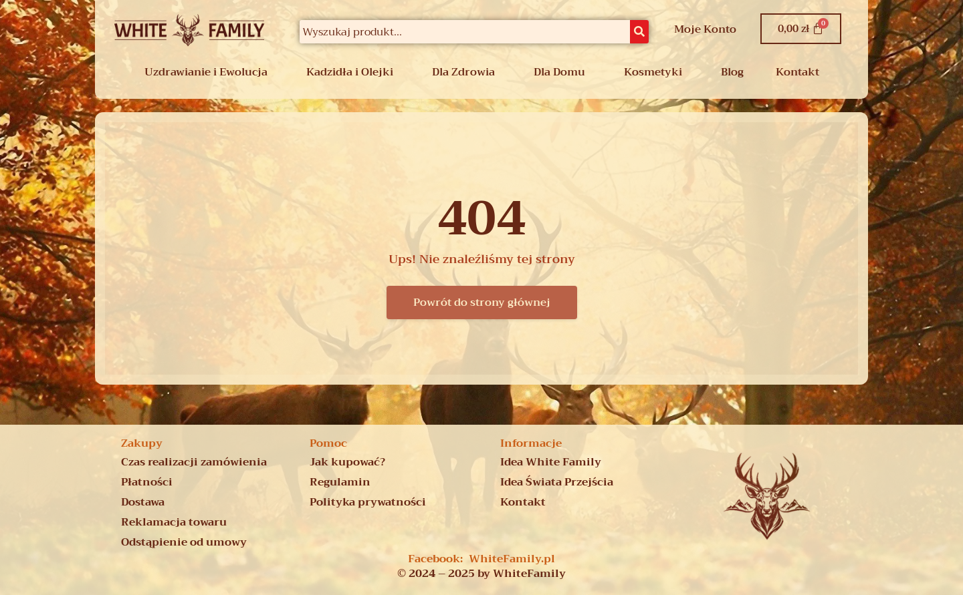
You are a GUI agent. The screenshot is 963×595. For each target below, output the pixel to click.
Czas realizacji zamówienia (194, 462)
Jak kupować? (347, 462)
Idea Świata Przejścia (556, 482)
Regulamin (340, 482)
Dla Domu (559, 72)
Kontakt (797, 72)
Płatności (147, 482)
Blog (732, 72)
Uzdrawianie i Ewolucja (206, 72)
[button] (209, 72)
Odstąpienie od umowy (184, 542)
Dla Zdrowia (463, 72)
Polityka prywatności (368, 502)
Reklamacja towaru (174, 522)
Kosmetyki (653, 72)
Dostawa (143, 502)
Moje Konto (705, 29)
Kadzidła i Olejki (349, 72)
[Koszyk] (801, 28)
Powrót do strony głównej (481, 302)
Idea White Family (550, 462)
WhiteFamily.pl (512, 559)
